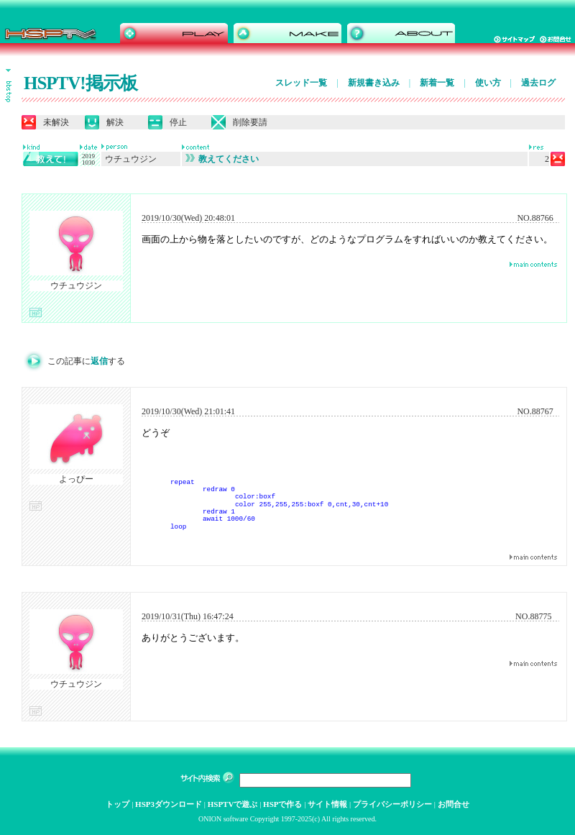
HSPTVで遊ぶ (233, 804)
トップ (117, 804)
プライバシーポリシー (392, 804)
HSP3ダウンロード (168, 804)
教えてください (222, 159)
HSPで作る (282, 804)
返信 (99, 361)
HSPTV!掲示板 (80, 83)
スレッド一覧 (301, 83)
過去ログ (538, 83)
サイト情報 (327, 804)
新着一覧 (437, 83)
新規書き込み (374, 83)
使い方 (488, 83)
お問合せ (453, 804)
